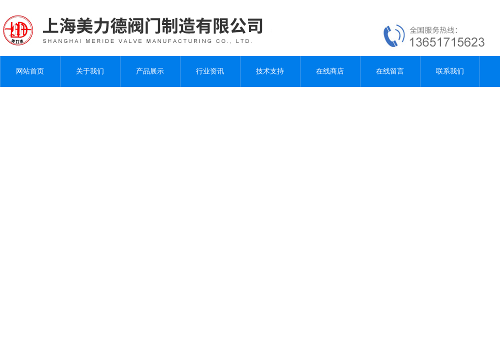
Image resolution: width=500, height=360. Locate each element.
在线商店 (330, 71)
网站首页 (30, 71)
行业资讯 (210, 71)
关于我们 (90, 71)
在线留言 (390, 71)
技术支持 (270, 71)
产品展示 (150, 71)
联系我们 (450, 71)
